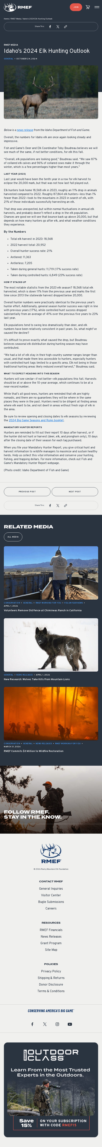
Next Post (75, 492)
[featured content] (51, 1089)
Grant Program (51, 943)
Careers (51, 909)
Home (6, 19)
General (8, 59)
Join (75, 7)
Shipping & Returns (51, 978)
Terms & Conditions (51, 991)
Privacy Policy (51, 972)
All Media (13, 537)
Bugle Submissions (51, 902)
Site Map (51, 950)
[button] (50, 26)
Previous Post (27, 492)
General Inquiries (51, 889)
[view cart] (87, 7)
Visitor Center (51, 895)
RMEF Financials (51, 930)
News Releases (51, 937)
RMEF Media (16, 19)
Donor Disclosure (51, 985)
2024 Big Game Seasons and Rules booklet (36, 420)
